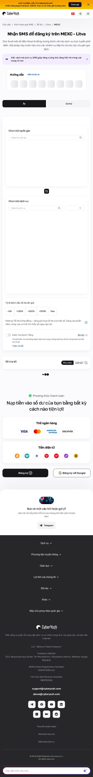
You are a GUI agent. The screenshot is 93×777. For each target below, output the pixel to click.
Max (53, 311)
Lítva (48, 24)
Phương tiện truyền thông (46, 554)
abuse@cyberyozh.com (46, 694)
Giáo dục (46, 565)
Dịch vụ (46, 543)
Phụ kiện (67, 362)
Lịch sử (79, 362)
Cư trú (69, 103)
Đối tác (46, 588)
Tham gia (75, 4)
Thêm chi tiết (17, 346)
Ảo (24, 103)
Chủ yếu (6, 24)
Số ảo (39, 24)
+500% (42, 311)
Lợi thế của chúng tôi (46, 577)
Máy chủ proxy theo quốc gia (46, 610)
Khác (46, 599)
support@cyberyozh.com (46, 688)
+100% (19, 311)
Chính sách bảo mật (46, 734)
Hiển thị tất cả (33, 74)
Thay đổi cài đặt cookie (46, 726)
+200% (31, 311)
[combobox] (75, 208)
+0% (10, 311)
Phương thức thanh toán (48, 395)
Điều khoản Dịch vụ (46, 742)
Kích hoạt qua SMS (23, 24)
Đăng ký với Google (71, 473)
